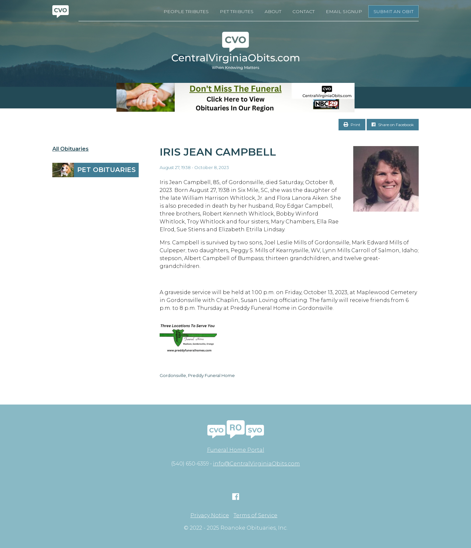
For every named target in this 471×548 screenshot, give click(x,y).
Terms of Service (255, 516)
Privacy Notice (209, 516)
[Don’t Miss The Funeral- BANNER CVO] (235, 97)
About (273, 11)
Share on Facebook (393, 124)
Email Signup (344, 11)
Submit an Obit (393, 11)
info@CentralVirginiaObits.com (256, 464)
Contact (303, 11)
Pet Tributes (236, 11)
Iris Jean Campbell (218, 151)
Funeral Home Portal (235, 450)
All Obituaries (70, 149)
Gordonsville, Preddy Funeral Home (197, 375)
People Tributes (186, 11)
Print (351, 124)
